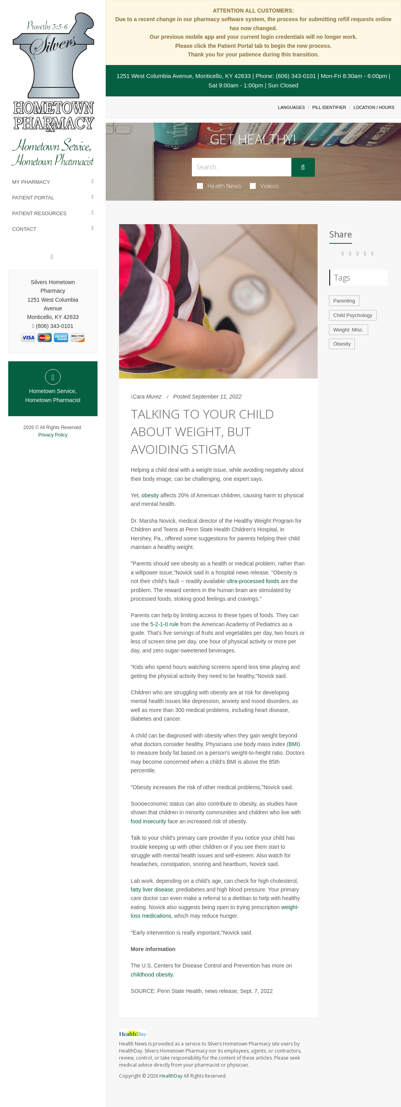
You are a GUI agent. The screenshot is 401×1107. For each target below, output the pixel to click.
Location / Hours (374, 107)
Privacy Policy (53, 435)
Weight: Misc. (348, 330)
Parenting (344, 301)
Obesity (341, 344)
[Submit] (303, 167)
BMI (293, 744)
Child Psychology (352, 315)
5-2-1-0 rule (164, 624)
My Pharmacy (31, 182)
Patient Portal (33, 198)
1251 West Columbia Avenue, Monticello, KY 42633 (184, 75)
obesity (150, 495)
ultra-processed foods (253, 581)
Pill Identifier (329, 107)
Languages (291, 107)
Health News (219, 186)
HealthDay (170, 1076)
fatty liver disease (152, 889)
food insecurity (148, 821)
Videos (264, 186)
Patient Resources (39, 213)
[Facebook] (52, 257)
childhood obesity (152, 974)
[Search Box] (241, 167)
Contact (24, 229)
